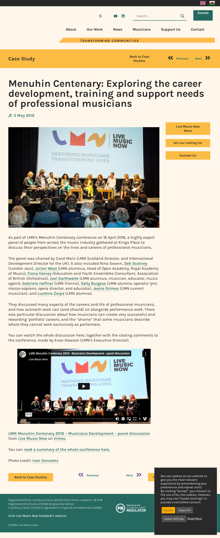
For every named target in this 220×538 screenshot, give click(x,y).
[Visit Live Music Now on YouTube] (116, 16)
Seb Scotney (135, 263)
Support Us (170, 29)
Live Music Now (32, 438)
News (117, 29)
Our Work (95, 29)
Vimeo (59, 438)
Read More (194, 518)
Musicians (142, 29)
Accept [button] (168, 510)
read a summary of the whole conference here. (67, 449)
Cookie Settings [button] (174, 518)
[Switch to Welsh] (212, 3)
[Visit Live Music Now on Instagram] (108, 16)
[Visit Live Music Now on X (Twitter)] (100, 16)
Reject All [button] (184, 510)
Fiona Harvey (39, 273)
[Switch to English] (203, 3)
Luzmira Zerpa (51, 293)
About (71, 29)
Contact (197, 29)
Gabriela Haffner (37, 283)
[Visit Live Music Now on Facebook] (93, 16)
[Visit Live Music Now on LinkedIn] (123, 16)
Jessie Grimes (106, 288)
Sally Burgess (94, 283)
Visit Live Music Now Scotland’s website (37, 516)
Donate (204, 16)
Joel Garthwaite (64, 278)
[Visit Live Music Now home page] (20, 41)
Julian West (46, 268)
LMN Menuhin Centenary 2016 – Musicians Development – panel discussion (79, 433)
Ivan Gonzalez (45, 460)
